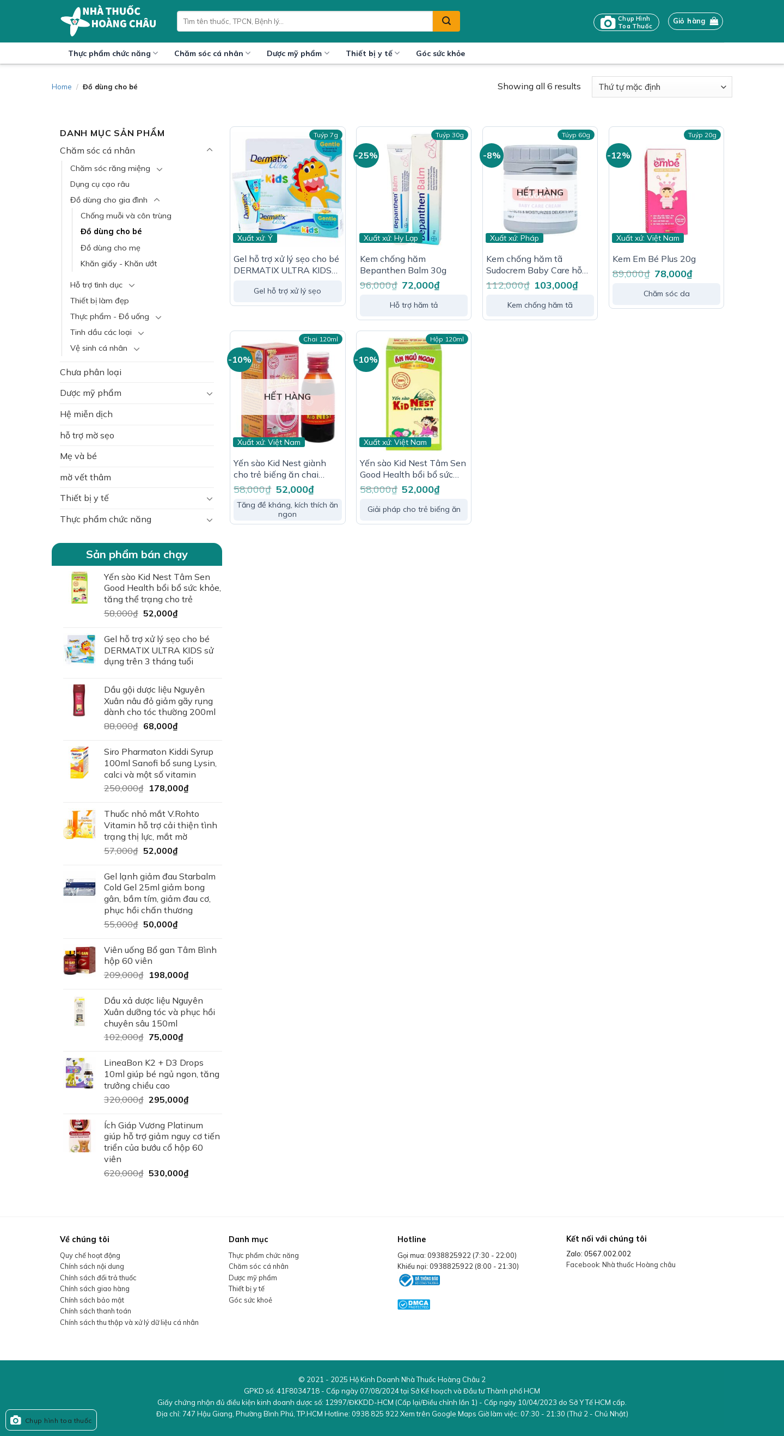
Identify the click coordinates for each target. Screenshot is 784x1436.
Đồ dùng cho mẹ (110, 248)
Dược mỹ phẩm (298, 53)
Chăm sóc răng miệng (110, 168)
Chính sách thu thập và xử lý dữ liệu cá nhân (129, 1322)
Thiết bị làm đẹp (99, 300)
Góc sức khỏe (440, 53)
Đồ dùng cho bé (111, 231)
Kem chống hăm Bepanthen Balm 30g (403, 264)
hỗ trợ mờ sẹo (87, 435)
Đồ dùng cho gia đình (109, 200)
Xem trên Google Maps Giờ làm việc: (514, 1413)
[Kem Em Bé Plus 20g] (666, 189)
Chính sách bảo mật (92, 1300)
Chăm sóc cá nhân (212, 53)
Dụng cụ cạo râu (100, 184)
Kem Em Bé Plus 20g (654, 258)
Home (62, 86)
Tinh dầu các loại (101, 332)
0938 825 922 (375, 1413)
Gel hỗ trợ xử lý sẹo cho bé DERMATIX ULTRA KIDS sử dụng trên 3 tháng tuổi (286, 264)
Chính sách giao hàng (95, 1288)
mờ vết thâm (85, 477)
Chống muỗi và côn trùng (126, 216)
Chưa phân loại (90, 371)
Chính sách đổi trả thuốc (98, 1277)
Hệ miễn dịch (86, 413)
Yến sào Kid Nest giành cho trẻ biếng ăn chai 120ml (280, 468)
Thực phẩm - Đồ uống (109, 316)
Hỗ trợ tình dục (96, 285)
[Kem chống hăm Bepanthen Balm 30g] (414, 189)
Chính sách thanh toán (95, 1310)
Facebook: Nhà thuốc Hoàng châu (621, 1264)
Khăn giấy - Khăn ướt (119, 263)
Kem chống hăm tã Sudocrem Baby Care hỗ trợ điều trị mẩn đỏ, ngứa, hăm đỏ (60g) (535, 264)
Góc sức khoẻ (250, 1300)
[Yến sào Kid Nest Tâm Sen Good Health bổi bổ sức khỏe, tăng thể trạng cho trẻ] (414, 394)
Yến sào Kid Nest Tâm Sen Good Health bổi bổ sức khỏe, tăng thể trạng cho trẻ (413, 468)
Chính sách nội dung (92, 1266)
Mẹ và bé (78, 455)
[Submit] (446, 21)
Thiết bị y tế (373, 53)
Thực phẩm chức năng (113, 53)
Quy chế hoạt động (90, 1255)
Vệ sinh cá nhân (98, 348)
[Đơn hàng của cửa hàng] (662, 86)
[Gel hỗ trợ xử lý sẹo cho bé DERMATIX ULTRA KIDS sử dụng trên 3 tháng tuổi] (287, 189)
